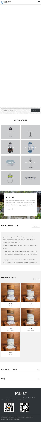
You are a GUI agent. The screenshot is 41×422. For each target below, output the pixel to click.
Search (35, 110)
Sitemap (3, 419)
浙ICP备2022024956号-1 (27, 417)
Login (7, 419)
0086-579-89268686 (7, 400)
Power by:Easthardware (14, 419)
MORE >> (35, 226)
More (38, 370)
